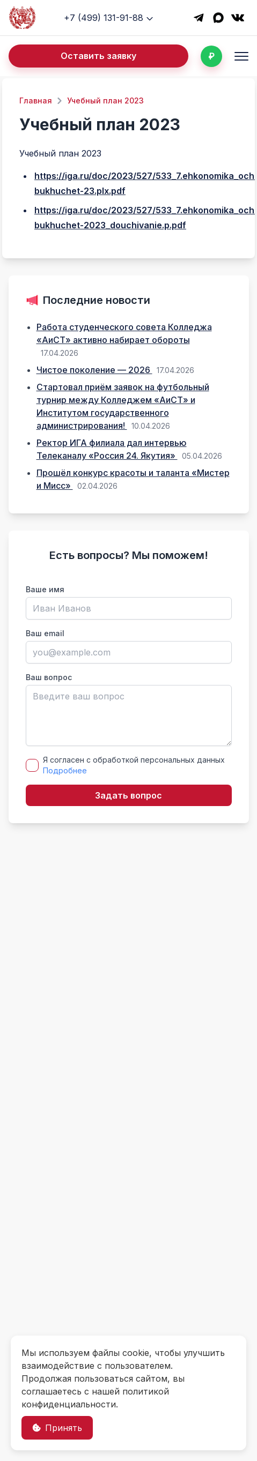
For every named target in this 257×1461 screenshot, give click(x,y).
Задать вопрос (128, 795)
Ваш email (45, 633)
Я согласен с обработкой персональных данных (134, 765)
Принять (57, 1427)
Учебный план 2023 (105, 100)
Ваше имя (45, 589)
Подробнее (65, 770)
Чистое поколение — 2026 (94, 369)
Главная (35, 100)
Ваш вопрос (49, 677)
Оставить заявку (98, 55)
